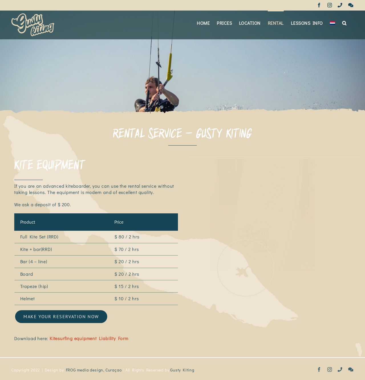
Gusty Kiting (182, 368)
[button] (344, 22)
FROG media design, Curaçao (94, 368)
